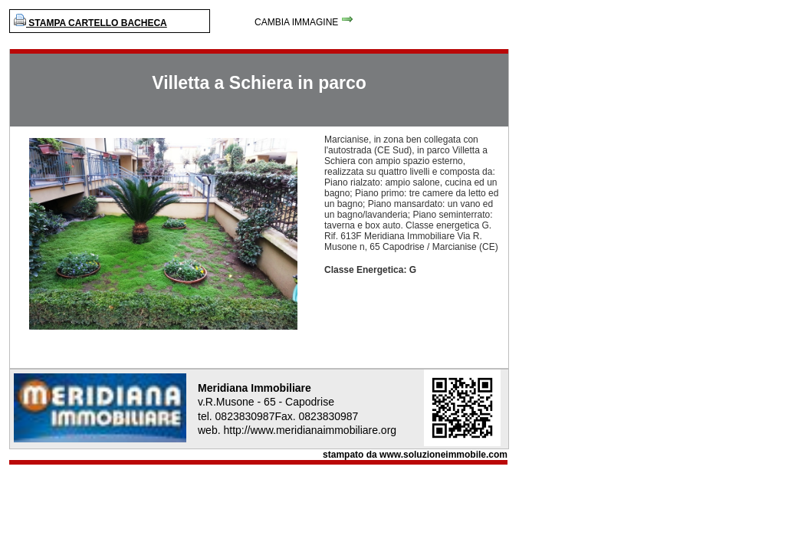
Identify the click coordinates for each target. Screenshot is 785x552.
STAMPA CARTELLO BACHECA (90, 23)
